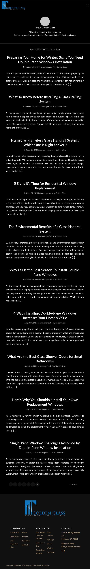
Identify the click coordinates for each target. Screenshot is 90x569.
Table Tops (50, 540)
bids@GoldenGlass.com (71, 546)
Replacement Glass (40, 544)
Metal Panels (15, 537)
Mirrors (49, 544)
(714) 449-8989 (67, 543)
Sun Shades (25, 545)
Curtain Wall (15, 532)
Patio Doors (51, 552)
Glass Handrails (50, 533)
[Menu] (86, 5)
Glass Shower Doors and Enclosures (40, 535)
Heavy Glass (26, 541)
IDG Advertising (36, 565)
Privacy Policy (45, 565)
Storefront (25, 537)
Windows (50, 548)
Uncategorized (46, 67)
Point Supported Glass (14, 544)
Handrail (24, 532)
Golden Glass (62, 67)
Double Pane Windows (40, 551)
